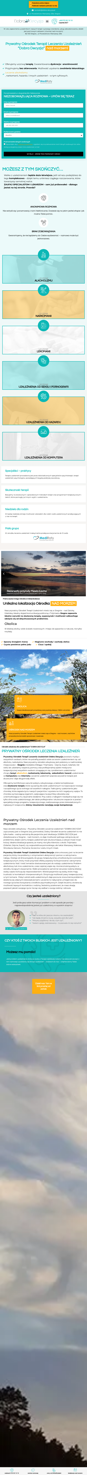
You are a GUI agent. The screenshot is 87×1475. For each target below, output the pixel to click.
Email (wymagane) (11, 112)
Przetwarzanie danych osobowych (17, 142)
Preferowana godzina (12, 132)
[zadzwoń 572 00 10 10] (11, 1470)
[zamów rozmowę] (33, 1470)
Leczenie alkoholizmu (16, 72)
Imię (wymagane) (10, 102)
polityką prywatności (25, 144)
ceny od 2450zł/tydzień (54, 1473)
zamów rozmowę (33, 1473)
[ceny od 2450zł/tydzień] (54, 1470)
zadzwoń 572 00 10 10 (12, 1473)
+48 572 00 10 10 (66, 20)
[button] (47, 21)
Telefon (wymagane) (12, 122)
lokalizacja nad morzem (75, 1473)
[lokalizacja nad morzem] (75, 1470)
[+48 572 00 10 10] (54, 21)
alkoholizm (22, 773)
